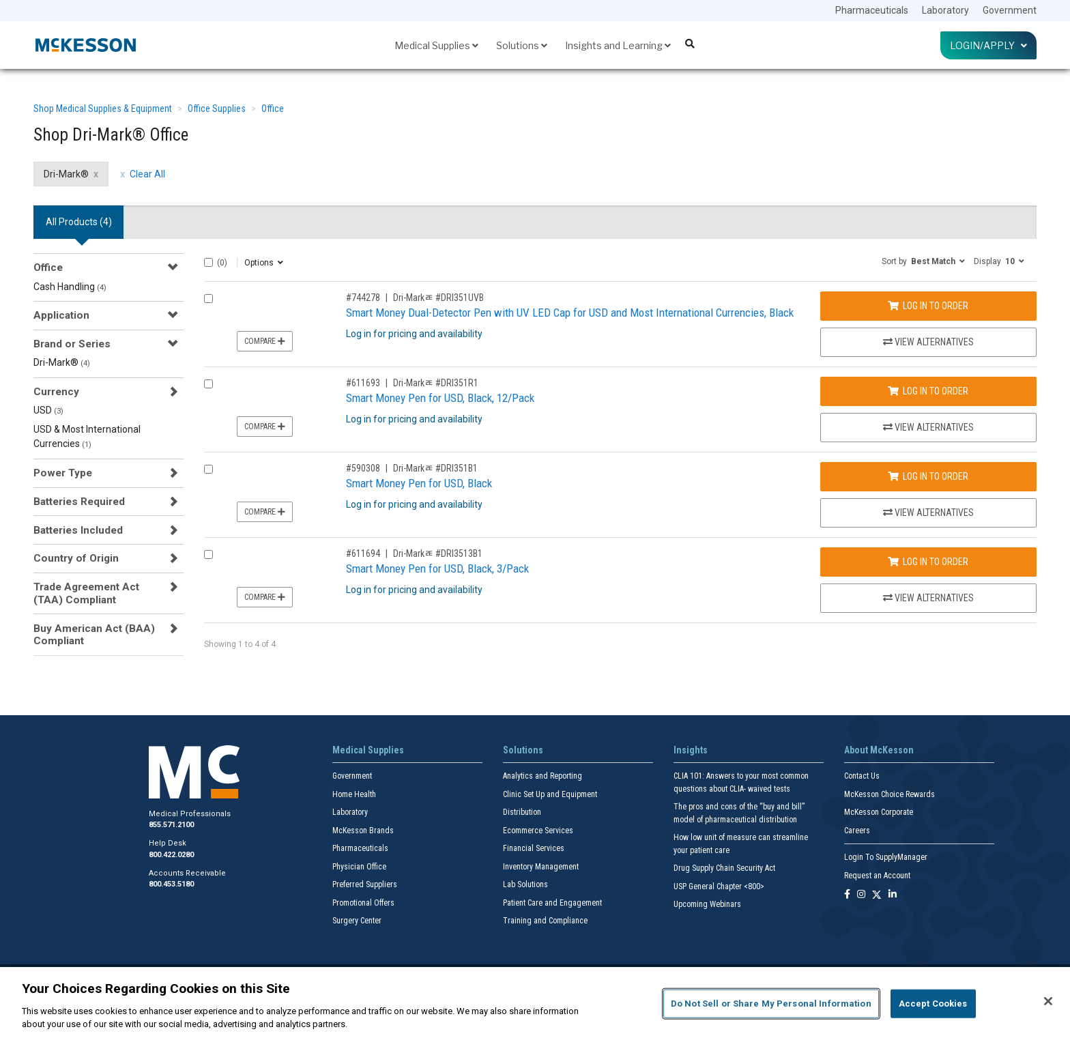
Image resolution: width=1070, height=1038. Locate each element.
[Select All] (208, 262)
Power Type (62, 473)
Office (272, 108)
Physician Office (359, 866)
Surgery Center (356, 920)
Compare (264, 341)
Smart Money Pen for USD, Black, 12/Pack (440, 398)
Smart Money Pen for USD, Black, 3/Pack (437, 568)
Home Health (354, 794)
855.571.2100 (171, 824)
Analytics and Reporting (542, 776)
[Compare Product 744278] (208, 298)
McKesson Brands (363, 830)
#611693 (363, 382)
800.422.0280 (171, 854)
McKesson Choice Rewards (889, 794)
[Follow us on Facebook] (847, 895)
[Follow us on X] (877, 895)
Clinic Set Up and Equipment (550, 794)
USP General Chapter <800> (719, 886)
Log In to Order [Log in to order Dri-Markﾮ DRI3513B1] (928, 561)
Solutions (521, 45)
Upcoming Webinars (707, 904)
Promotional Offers (363, 903)
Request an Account (877, 875)
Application (61, 315)
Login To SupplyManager (885, 857)
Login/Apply (988, 45)
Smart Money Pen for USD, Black (419, 483)
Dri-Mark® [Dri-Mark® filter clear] (66, 174)
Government (1010, 10)
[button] (923, 260)
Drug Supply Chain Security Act (724, 868)
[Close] (1048, 1001)
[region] (535, 1002)
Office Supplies (217, 108)
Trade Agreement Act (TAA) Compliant (86, 593)
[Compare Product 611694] (208, 554)
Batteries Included (78, 530)
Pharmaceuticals (871, 10)
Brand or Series (72, 344)
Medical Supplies (436, 45)
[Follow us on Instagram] (861, 895)
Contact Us (862, 776)
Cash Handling (69, 286)
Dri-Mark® (61, 362)
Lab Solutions (525, 884)
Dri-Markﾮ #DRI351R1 (435, 382)
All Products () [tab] (79, 221)
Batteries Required (79, 501)
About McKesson (879, 750)
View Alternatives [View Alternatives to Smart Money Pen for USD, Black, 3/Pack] (928, 597)
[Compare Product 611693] (208, 383)
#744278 (363, 297)
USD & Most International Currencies (87, 436)
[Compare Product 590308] (208, 469)
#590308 (363, 468)
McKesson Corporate (878, 812)
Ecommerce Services (538, 830)
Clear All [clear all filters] (147, 174)
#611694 (363, 553)
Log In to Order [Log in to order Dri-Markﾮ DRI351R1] (928, 391)
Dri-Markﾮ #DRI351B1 (435, 468)
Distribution (522, 812)
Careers (857, 830)
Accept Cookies (933, 1003)
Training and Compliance (545, 920)
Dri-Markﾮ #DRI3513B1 (437, 553)
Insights (691, 750)
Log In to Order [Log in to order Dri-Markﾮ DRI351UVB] (928, 305)
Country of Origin (76, 558)
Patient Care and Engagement (552, 903)
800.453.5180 (171, 884)
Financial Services (533, 848)
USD (48, 410)
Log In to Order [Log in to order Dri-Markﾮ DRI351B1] (928, 476)
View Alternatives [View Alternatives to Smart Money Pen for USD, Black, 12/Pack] (928, 427)
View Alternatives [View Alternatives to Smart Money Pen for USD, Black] (928, 512)
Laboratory (945, 10)
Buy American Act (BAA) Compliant (94, 634)
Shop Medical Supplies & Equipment (102, 108)
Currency (56, 392)
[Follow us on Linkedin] (892, 895)
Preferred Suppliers (364, 884)
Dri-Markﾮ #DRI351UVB (438, 297)
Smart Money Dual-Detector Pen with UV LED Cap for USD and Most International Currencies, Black (570, 312)
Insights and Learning (618, 45)
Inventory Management (541, 866)
